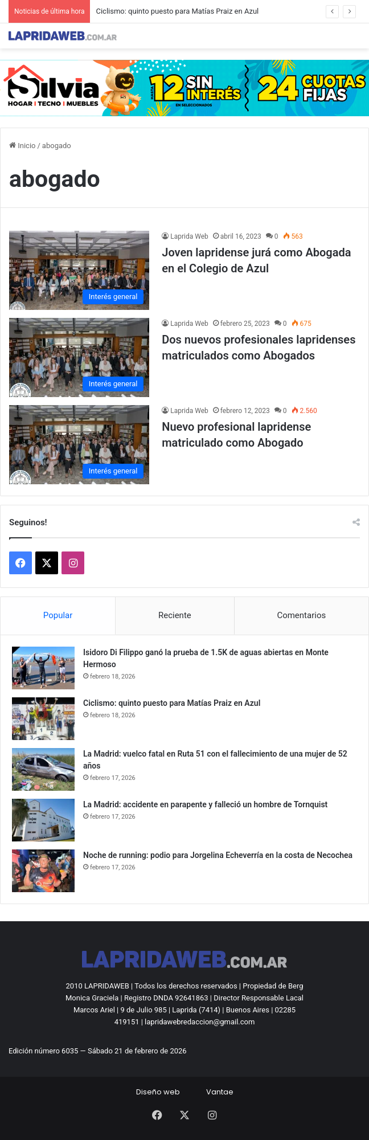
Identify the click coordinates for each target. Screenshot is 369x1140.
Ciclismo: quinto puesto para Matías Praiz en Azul (177, 11)
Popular (58, 615)
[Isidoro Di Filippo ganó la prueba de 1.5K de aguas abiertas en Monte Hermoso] (43, 668)
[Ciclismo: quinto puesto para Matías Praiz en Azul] (43, 718)
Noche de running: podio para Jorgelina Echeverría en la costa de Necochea (217, 855)
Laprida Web (189, 236)
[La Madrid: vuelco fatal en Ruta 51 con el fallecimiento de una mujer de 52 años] (43, 769)
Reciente (174, 615)
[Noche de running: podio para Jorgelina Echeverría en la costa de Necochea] (43, 870)
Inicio (22, 145)
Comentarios (301, 615)
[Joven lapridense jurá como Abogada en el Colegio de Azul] (79, 270)
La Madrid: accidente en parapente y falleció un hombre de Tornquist (205, 804)
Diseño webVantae (184, 1092)
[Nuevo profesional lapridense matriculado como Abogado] (79, 444)
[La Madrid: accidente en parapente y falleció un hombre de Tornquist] (43, 820)
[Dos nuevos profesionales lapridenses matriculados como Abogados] (79, 357)
